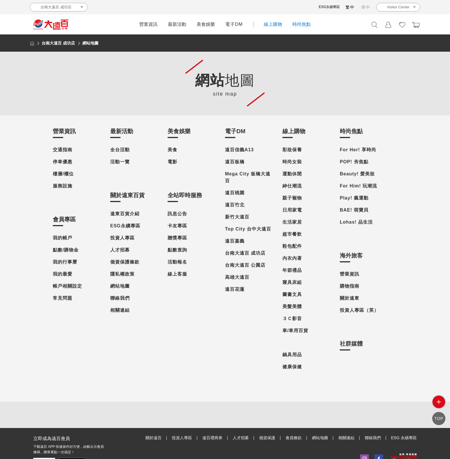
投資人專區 (122, 237)
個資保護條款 (124, 261)
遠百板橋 (235, 161)
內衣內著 (292, 258)
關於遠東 (349, 298)
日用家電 (292, 210)
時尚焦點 (301, 24)
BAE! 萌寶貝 (354, 210)
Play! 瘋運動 (354, 197)
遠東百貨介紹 (124, 213)
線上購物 (273, 24)
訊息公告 (177, 213)
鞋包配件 (292, 246)
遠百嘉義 (235, 241)
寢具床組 (292, 282)
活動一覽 (120, 161)
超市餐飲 (292, 234)
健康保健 (292, 366)
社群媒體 (351, 343)
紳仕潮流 (292, 185)
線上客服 (177, 274)
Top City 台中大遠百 (248, 228)
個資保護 (267, 437)
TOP (438, 418)
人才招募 (120, 249)
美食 (172, 149)
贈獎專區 (177, 237)
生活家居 (292, 222)
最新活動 (177, 24)
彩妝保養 (292, 149)
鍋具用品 (292, 354)
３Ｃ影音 (292, 318)
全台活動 (120, 149)
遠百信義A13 (239, 149)
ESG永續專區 (329, 7)
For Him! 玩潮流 (358, 185)
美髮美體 (292, 306)
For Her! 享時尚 (358, 149)
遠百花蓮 (235, 289)
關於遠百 (154, 437)
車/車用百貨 (295, 330)
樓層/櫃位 (63, 173)
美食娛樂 (206, 24)
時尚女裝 (292, 161)
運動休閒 (292, 173)
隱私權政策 (122, 274)
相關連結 (120, 310)
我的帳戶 (62, 237)
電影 (172, 161)
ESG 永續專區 (404, 437)
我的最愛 (62, 274)
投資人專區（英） (359, 310)
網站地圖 (120, 286)
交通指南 (62, 149)
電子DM (234, 24)
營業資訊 (148, 24)
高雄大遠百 (237, 277)
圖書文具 (292, 294)
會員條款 (294, 437)
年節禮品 (292, 270)
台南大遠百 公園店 (245, 265)
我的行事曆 (65, 261)
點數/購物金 (66, 249)
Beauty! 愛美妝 (357, 173)
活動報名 (177, 261)
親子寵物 (292, 197)
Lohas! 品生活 (356, 222)
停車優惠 (62, 161)
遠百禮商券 (212, 437)
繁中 (350, 7)
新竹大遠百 (237, 216)
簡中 (366, 7)
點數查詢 (177, 249)
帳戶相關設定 (67, 286)
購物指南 (349, 286)
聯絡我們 (120, 298)
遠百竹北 (235, 204)
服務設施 (62, 185)
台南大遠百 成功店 (245, 253)
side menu (438, 402)
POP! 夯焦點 (354, 161)
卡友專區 (177, 225)
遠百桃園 (235, 192)
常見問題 (62, 298)
